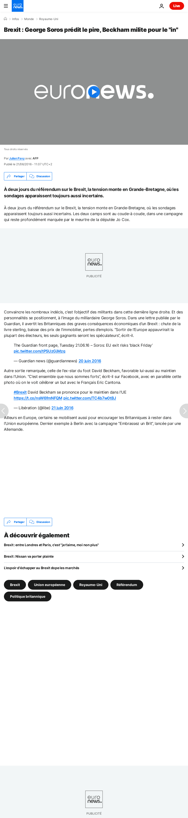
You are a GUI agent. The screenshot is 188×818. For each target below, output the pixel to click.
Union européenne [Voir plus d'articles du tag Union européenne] (49, 585)
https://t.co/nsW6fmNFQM (38, 398)
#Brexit (20, 392)
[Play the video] (94, 92)
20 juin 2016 (90, 360)
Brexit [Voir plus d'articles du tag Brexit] (15, 585)
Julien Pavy (16, 158)
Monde (29, 19)
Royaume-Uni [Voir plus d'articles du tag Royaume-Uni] (90, 585)
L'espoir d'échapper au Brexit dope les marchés (41, 568)
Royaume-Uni (48, 19)
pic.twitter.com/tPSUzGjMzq (39, 351)
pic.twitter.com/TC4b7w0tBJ (89, 398)
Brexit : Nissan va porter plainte (29, 556)
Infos (15, 19)
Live (176, 6)
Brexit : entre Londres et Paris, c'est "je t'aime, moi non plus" (51, 545)
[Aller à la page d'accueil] (18, 6)
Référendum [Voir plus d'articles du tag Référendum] (127, 585)
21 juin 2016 (62, 407)
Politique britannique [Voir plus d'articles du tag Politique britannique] (27, 596)
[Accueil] (5, 19)
